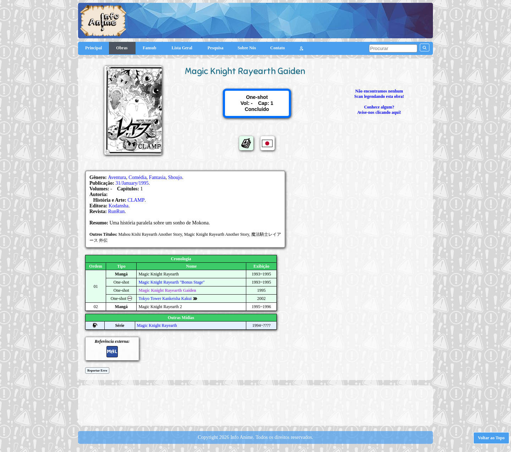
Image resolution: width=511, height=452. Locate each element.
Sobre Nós (246, 47)
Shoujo (175, 177)
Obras (122, 47)
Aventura (117, 177)
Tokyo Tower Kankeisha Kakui (165, 298)
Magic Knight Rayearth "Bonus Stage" (171, 282)
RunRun (116, 211)
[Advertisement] (255, 405)
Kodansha (118, 205)
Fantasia (157, 177)
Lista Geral (182, 47)
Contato (277, 47)
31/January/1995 (132, 183)
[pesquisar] (393, 48)
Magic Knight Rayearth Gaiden (167, 290)
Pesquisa (216, 47)
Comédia (137, 177)
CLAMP (135, 200)
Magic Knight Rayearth (157, 325)
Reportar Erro (97, 370)
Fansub (150, 47)
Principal (93, 47)
